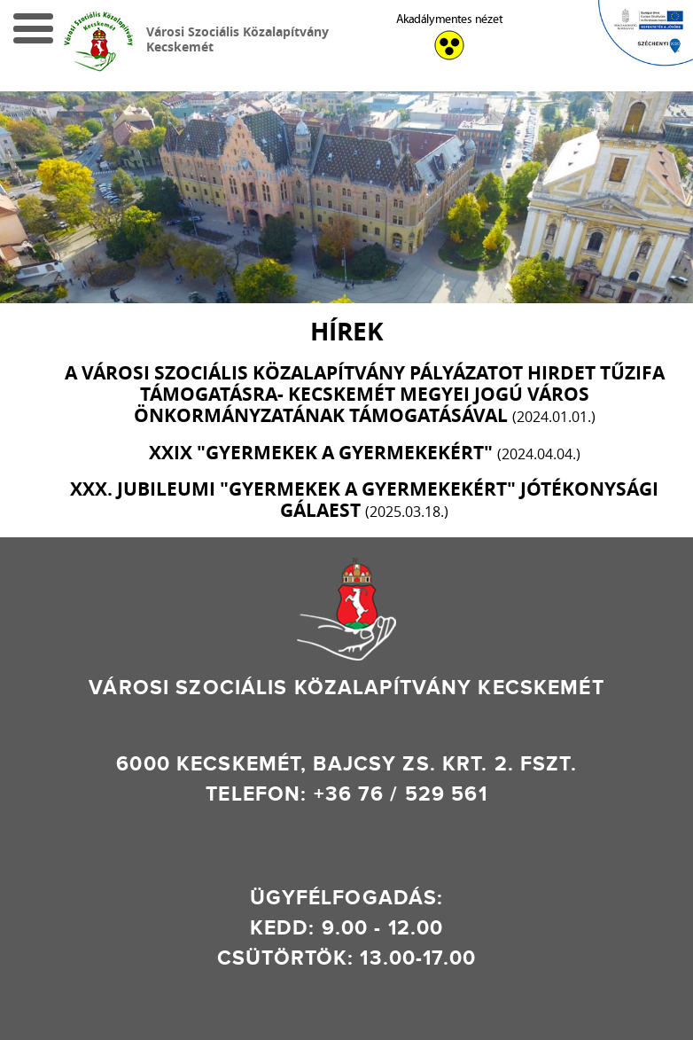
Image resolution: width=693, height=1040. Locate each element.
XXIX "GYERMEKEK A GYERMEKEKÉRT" (364, 452)
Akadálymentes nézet (449, 19)
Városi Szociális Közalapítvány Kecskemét (237, 39)
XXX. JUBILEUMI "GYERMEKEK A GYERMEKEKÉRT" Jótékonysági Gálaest (364, 499)
